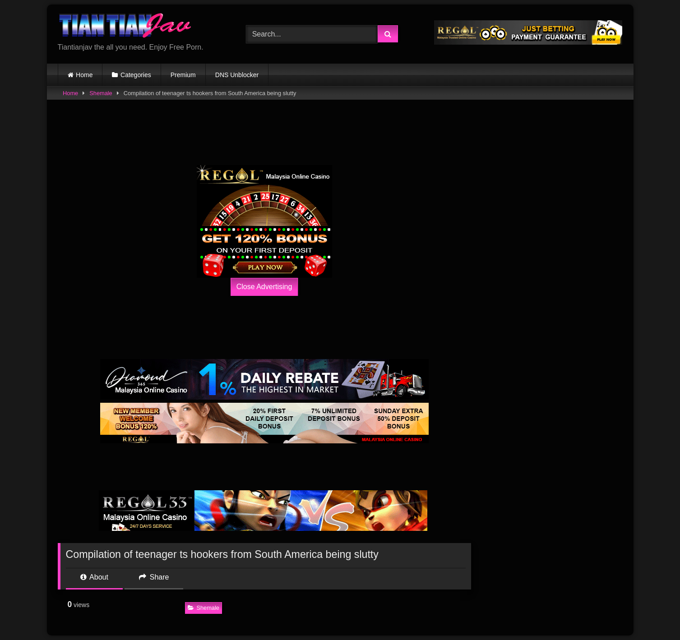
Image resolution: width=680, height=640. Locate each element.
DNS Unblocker (237, 74)
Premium (183, 74)
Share (154, 577)
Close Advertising (264, 286)
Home (84, 74)
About (94, 577)
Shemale (100, 93)
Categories (135, 74)
